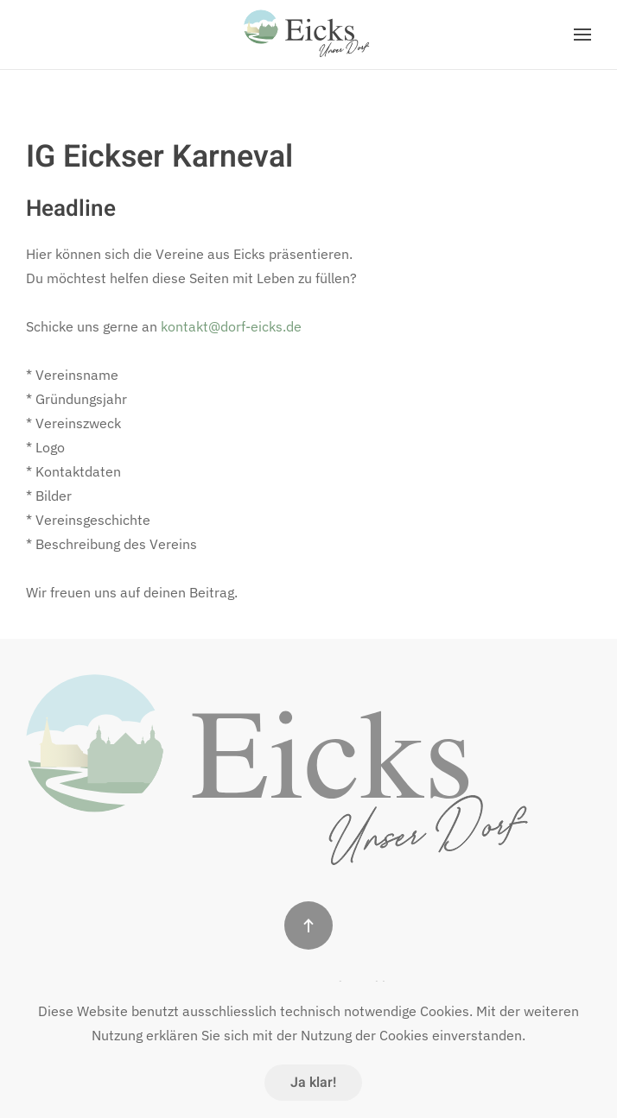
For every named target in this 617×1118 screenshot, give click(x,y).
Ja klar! (313, 1082)
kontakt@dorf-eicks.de (231, 326)
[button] (582, 34)
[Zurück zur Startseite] (308, 34)
